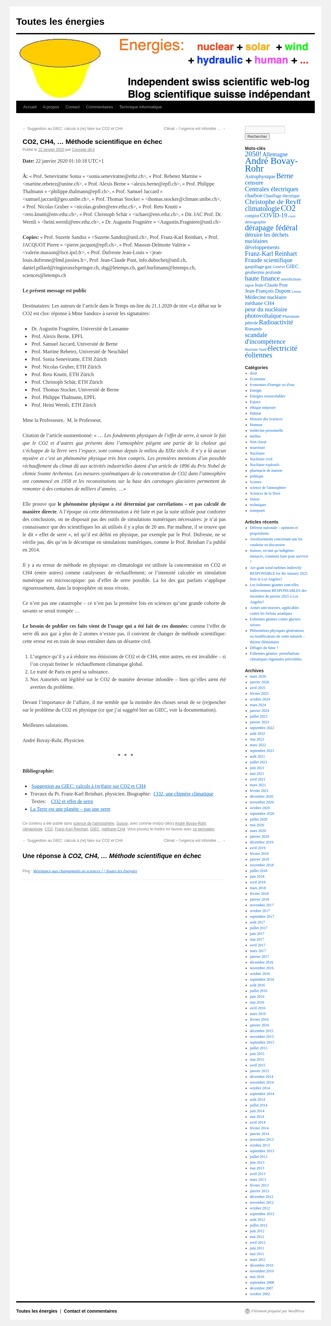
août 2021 (257, 756)
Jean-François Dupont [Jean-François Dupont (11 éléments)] (268, 291)
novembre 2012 (262, 1202)
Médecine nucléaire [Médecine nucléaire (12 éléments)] (266, 297)
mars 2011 (258, 1259)
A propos (51, 107)
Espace (255, 402)
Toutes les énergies (60, 21)
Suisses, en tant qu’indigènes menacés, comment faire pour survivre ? (279, 556)
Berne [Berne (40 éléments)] (284, 176)
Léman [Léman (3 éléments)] (296, 291)
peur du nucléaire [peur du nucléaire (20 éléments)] (266, 309)
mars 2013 (258, 1179)
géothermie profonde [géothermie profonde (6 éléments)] (263, 272)
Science (256, 482)
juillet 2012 (258, 1225)
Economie (258, 379)
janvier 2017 (259, 956)
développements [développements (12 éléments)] (262, 247)
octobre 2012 (260, 1208)
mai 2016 (257, 1002)
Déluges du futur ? (264, 648)
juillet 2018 (258, 871)
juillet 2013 (258, 1156)
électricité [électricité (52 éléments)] (282, 348)
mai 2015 (257, 1059)
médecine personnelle (266, 430)
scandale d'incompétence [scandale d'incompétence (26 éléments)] (265, 338)
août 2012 (257, 1219)
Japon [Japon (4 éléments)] (249, 285)
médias (255, 436)
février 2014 (259, 1128)
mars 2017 (258, 951)
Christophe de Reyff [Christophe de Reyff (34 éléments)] (273, 202)
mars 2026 (258, 676)
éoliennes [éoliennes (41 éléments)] (258, 355)
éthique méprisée (263, 407)
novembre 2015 (262, 1036)
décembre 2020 (262, 796)
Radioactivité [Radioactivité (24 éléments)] (276, 322)
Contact (72, 107)
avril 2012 (258, 1242)
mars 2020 (258, 831)
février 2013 (259, 1185)
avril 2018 (258, 882)
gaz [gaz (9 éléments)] (268, 266)
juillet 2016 (258, 991)
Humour (256, 425)
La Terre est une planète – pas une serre (70, 809)
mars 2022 (258, 745)
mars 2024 (258, 705)
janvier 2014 (259, 1134)
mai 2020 (257, 825)
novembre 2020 (262, 802)
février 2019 (259, 853)
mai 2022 (257, 739)
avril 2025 (258, 688)
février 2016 (259, 1019)
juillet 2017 (258, 928)
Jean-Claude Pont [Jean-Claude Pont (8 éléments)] (271, 285)
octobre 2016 (260, 973)
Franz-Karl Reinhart (71, 829)
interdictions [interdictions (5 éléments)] (291, 279)
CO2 (49, 829)
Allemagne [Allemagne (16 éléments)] (275, 154)
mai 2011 (257, 1254)
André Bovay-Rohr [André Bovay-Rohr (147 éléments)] (271, 164)
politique (257, 476)
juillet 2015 (258, 1048)
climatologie (33, 829)
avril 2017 (258, 945)
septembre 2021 (262, 750)
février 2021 (259, 790)
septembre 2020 (262, 813)
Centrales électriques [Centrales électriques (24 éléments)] (271, 189)
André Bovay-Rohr (190, 823)
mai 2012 (257, 1237)
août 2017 (257, 922)
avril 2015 (258, 1065)
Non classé (258, 442)
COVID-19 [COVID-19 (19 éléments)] (273, 215)
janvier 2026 (259, 682)
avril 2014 (258, 1122)
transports (257, 510)
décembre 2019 (262, 842)
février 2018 (259, 893)
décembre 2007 (262, 1288)
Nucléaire (257, 453)
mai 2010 (257, 1277)
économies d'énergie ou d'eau (272, 384)
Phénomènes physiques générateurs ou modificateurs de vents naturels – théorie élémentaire (277, 636)
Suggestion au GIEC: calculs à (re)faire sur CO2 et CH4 (88, 786)
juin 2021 (257, 768)
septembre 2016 (262, 979)
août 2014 (257, 1099)
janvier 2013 (259, 1191)
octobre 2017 (260, 911)
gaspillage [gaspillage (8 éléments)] (254, 266)
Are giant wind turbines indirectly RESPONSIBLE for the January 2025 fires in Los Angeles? (278, 573)
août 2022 (257, 733)
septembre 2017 (262, 916)
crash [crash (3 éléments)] (291, 216)
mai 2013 (257, 1168)
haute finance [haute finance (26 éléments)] (262, 278)
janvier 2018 (259, 899)
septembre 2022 (262, 728)
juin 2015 (257, 1054)
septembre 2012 (262, 1214)
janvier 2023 (259, 722)
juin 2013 (257, 1162)
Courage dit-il (83, 149)
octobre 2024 (260, 699)
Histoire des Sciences (266, 419)
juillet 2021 (258, 762)
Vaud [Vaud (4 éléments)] (263, 349)
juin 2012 (257, 1231)
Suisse (122, 823)
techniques (258, 505)
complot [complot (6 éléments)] (252, 215)
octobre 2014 (260, 1088)
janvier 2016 (259, 1025)
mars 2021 (258, 785)
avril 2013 (258, 1174)
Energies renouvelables (267, 396)
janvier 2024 (259, 710)
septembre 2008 (262, 1282)
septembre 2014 (262, 1094)
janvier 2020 (259, 836)
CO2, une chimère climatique (183, 793)
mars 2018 (258, 888)
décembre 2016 (262, 962)
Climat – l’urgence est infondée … (195, 128)
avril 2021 (258, 779)
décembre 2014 (262, 1076)
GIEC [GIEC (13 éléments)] (292, 266)
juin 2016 (257, 996)
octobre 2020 (260, 808)
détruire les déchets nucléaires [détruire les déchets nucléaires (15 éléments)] (266, 238)
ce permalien (204, 829)
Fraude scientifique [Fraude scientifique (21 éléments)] (269, 260)
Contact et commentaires (90, 1311)
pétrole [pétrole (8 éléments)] (251, 322)
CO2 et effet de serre (72, 801)
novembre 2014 (262, 1082)
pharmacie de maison (266, 470)
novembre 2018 (262, 865)
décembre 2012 (262, 1196)
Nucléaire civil (261, 459)
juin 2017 (257, 933)
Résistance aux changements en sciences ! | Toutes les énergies (85, 871)
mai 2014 (257, 1116)
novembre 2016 (262, 968)
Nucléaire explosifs (265, 465)
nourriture (257, 447)
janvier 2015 (259, 1071)
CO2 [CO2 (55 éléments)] (288, 208)
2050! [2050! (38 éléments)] (253, 154)
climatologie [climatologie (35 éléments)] (262, 209)
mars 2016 (258, 1013)
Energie (256, 390)
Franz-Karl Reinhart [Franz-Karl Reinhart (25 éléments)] (271, 253)
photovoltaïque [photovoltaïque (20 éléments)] (263, 315)
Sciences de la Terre (265, 493)
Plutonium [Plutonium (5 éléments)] (290, 316)
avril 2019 (258, 848)
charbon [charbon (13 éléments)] (253, 196)
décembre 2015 (262, 1031)
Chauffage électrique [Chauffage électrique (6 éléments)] (281, 195)
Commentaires (99, 107)
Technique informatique (140, 107)
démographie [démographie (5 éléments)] (255, 222)
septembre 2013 (262, 1151)
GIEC (94, 829)
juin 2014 (257, 1111)
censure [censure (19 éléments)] (254, 182)
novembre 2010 (262, 1271)
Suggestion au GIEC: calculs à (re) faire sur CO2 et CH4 (73, 128)
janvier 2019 (259, 859)
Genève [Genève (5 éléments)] (279, 267)
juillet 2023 (258, 716)
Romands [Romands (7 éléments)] (253, 328)
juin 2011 (257, 1248)
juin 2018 (257, 876)
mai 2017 (257, 939)
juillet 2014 (258, 1105)
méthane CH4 (113, 829)
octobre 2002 (260, 1294)
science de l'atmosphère (93, 823)
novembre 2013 (262, 1139)
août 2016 (257, 985)
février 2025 (259, 693)
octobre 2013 (260, 1145)
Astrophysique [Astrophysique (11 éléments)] (260, 176)
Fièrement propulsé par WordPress (277, 1311)
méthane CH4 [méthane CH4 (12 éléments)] (259, 303)
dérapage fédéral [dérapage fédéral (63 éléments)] (271, 227)
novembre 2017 (262, 905)
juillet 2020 (258, 819)
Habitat (255, 413)
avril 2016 (258, 1008)
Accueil (30, 107)
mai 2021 (257, 773)
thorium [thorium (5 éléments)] (251, 349)
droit (253, 373)
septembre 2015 (262, 1042)
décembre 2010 (262, 1265)
